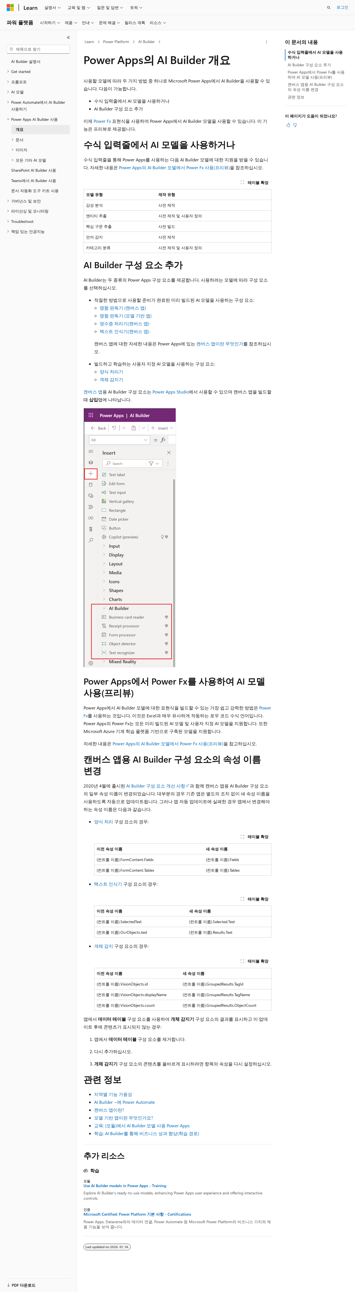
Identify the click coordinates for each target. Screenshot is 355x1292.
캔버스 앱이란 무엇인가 (219, 343)
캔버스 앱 (93, 392)
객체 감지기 (111, 379)
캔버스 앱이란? (109, 1110)
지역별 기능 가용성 (113, 1094)
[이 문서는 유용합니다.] (288, 125)
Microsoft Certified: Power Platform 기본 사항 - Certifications (137, 1214)
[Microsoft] (10, 7)
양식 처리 (103, 821)
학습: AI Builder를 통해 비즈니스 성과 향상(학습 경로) (146, 1133)
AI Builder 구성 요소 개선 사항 (155, 786)
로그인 (342, 7)
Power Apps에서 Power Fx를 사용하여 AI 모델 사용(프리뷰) (316, 74)
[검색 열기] (328, 8)
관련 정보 (296, 97)
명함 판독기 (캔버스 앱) (123, 308)
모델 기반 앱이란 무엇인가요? (123, 1118)
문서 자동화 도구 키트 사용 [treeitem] (35, 190)
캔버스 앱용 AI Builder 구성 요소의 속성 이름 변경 (316, 87)
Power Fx (102, 121)
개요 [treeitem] (19, 129)
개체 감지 (103, 946)
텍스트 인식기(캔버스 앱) (124, 331)
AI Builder (146, 41)
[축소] (68, 37)
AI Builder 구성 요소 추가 (309, 64)
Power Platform (116, 41)
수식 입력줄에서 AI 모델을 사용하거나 (315, 54)
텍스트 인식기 (108, 884)
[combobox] (38, 49)
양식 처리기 (111, 371)
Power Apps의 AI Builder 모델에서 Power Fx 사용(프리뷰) (174, 167)
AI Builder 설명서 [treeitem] (25, 61)
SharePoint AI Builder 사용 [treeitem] (33, 170)
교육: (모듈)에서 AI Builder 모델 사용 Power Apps (142, 1125)
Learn (89, 41)
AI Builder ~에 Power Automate (124, 1102)
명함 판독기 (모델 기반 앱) (126, 316)
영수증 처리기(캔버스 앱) (124, 323)
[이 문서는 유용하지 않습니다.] (295, 125)
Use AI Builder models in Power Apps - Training (125, 1185)
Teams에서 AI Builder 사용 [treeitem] (33, 180)
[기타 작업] (266, 41)
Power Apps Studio (171, 392)
